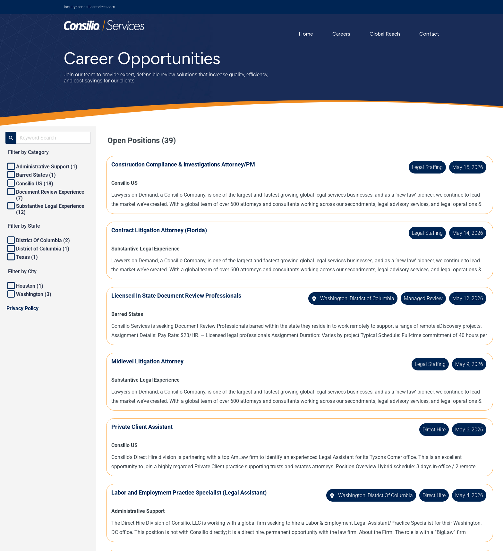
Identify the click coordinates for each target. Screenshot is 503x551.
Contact (429, 34)
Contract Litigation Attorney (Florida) (160, 230)
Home (306, 34)
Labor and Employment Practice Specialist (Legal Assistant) (190, 492)
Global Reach (385, 34)
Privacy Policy (22, 308)
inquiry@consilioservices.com (89, 7)
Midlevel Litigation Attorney (149, 361)
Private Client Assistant (143, 426)
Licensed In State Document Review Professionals (178, 295)
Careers (341, 34)
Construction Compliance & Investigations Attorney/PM (184, 164)
